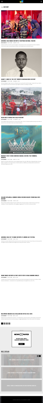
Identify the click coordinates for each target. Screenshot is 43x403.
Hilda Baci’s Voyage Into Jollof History (12, 117)
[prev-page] (38, 356)
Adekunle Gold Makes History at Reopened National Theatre (18, 41)
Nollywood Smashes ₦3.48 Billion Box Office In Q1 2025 (16, 314)
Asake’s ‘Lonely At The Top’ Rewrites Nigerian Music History (18, 79)
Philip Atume (9, 42)
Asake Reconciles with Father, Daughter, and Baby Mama (21, 372)
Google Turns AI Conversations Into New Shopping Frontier (21, 385)
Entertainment (4, 81)
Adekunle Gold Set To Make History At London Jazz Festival (18, 237)
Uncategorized (4, 42)
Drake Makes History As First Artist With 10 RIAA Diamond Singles (20, 275)
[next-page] (9, 323)
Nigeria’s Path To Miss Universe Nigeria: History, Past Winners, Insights (19, 156)
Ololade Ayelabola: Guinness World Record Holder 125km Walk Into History (20, 198)
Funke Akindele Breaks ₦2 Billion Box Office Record (21, 359)
